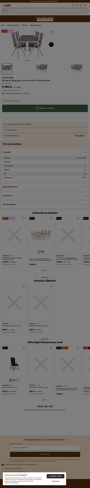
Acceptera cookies (55, 476)
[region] (34, 478)
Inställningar (55, 481)
